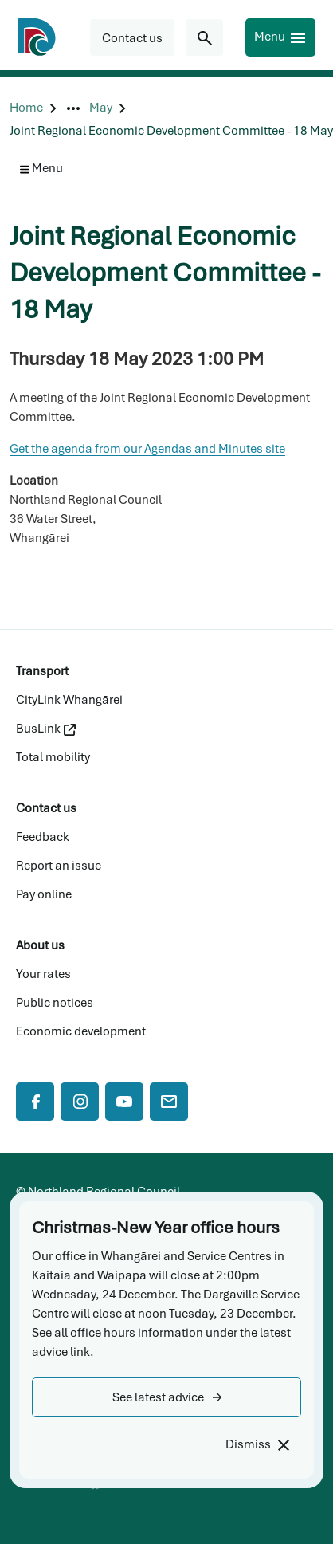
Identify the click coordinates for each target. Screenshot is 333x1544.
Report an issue (58, 866)
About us (40, 945)
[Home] (26, 108)
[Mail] (169, 1101)
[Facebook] (35, 1101)
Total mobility (53, 757)
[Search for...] (204, 37)
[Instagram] (80, 1101)
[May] (100, 108)
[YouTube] (124, 1101)
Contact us (46, 808)
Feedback (42, 837)
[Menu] (280, 37)
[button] (166, 1397)
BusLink (46, 729)
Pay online (44, 894)
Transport (42, 671)
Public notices (54, 1003)
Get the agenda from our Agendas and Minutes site (147, 449)
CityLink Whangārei (69, 700)
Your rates (43, 974)
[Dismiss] (257, 1445)
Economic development (81, 1031)
